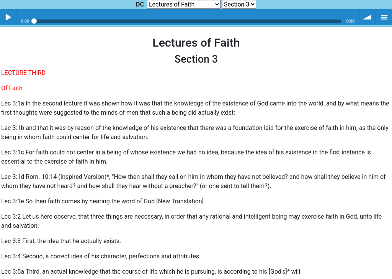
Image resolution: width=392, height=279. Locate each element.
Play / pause (8, 17)
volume (367, 17)
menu (384, 17)
